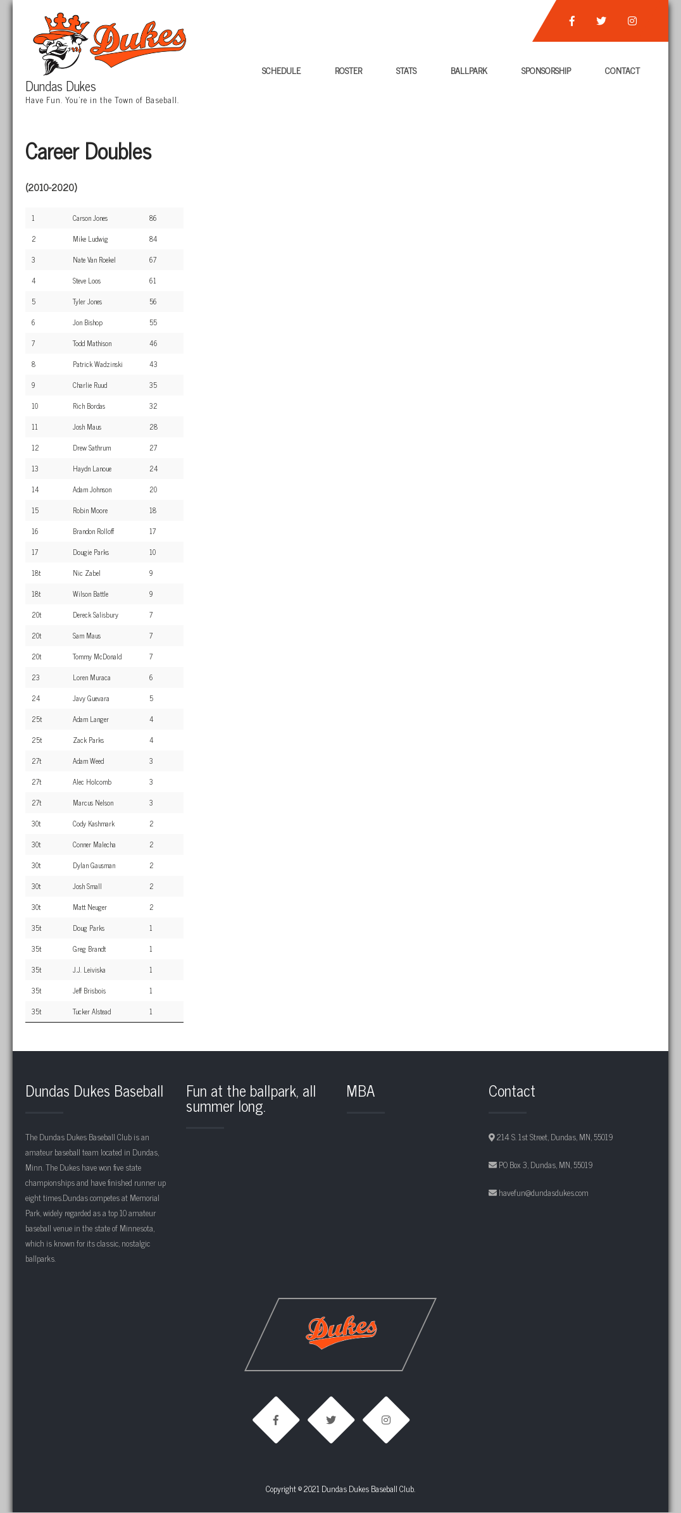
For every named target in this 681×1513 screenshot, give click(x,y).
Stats (406, 70)
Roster (348, 70)
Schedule (281, 70)
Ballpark (469, 70)
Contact (622, 70)
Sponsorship (546, 70)
